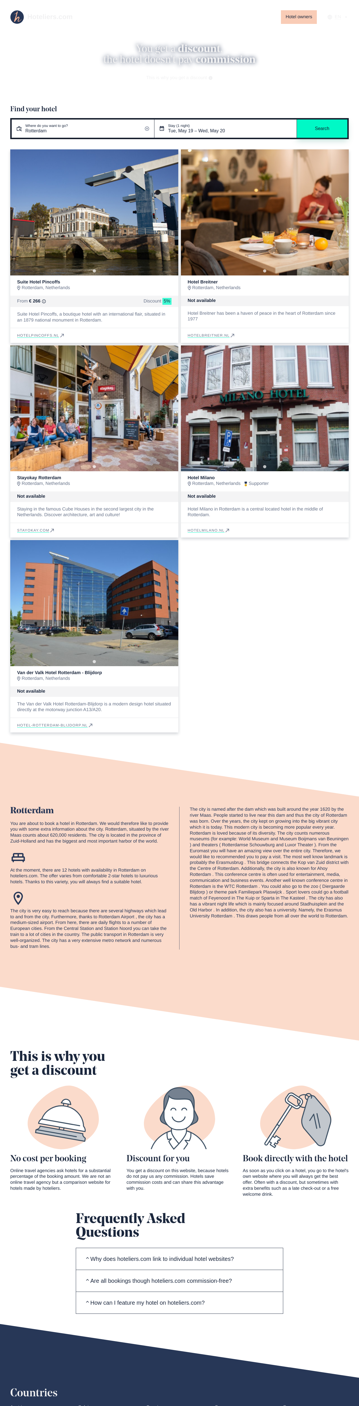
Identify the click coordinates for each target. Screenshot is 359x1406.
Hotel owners (298, 17)
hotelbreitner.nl (212, 335)
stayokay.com (36, 530)
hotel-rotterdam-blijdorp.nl (55, 725)
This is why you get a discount (179, 77)
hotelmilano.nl (209, 530)
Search (322, 128)
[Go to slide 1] (94, 270)
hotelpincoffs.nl (41, 335)
